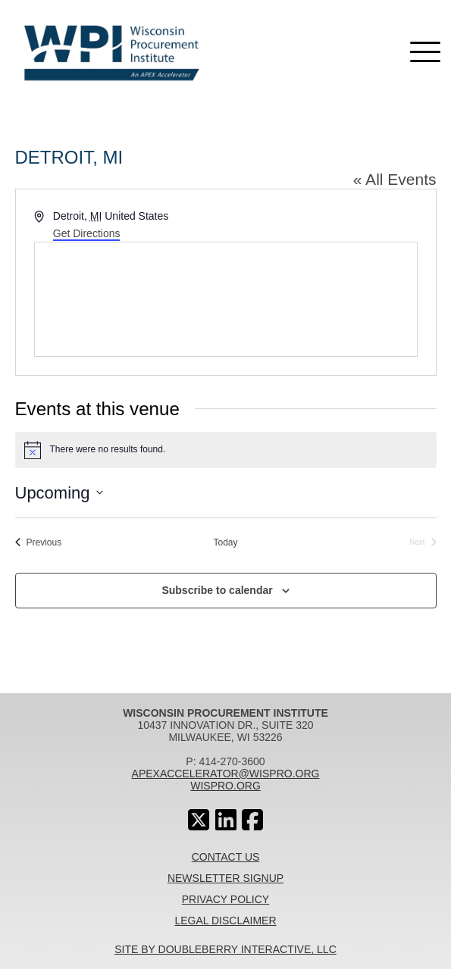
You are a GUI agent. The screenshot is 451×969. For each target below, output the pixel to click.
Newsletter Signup (225, 878)
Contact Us (226, 857)
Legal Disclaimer (225, 920)
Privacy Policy (225, 899)
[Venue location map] (226, 299)
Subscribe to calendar (216, 590)
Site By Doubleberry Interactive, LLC (225, 949)
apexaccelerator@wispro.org (226, 773)
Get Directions (87, 233)
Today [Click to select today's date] (225, 542)
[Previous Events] (38, 542)
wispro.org (225, 786)
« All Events (395, 179)
